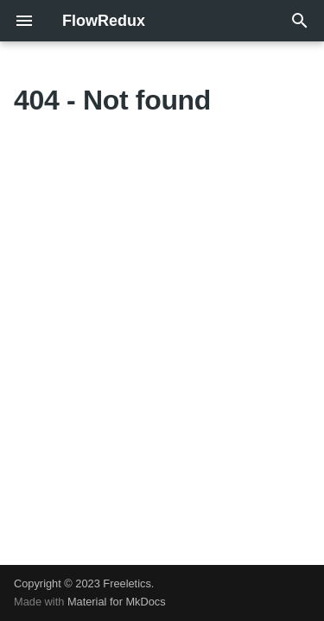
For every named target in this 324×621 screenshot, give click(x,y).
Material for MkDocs (116, 601)
